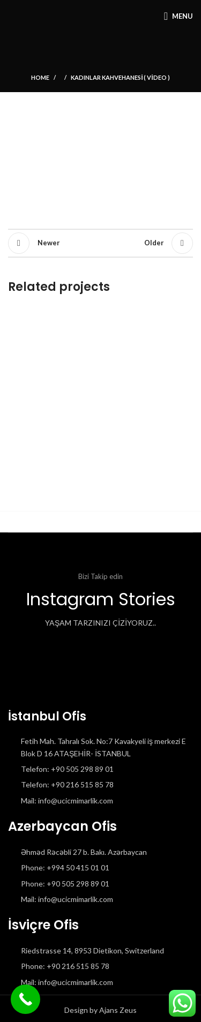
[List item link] (100, 769)
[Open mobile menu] (178, 16)
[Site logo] (8, 15)
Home (40, 77)
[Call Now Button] (25, 999)
